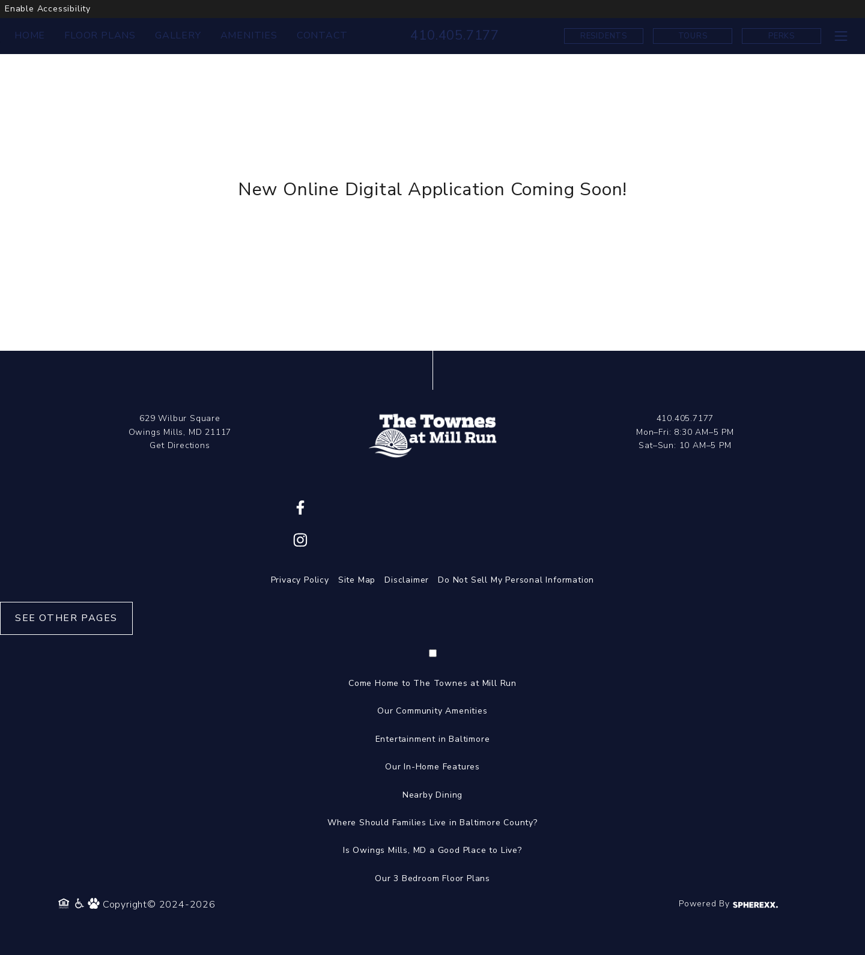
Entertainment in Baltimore (432, 739)
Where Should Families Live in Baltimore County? (432, 822)
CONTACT (322, 35)
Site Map (356, 580)
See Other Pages (66, 618)
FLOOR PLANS (100, 35)
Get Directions (180, 445)
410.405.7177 (454, 35)
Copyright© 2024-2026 (159, 904)
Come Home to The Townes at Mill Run (432, 683)
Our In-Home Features (432, 766)
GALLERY (178, 35)
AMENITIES (249, 35)
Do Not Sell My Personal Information (516, 580)
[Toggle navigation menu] (841, 36)
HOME (29, 35)
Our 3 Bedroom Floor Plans (432, 878)
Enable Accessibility (48, 8)
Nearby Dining (432, 795)
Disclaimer (406, 580)
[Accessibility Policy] (80, 904)
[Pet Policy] (95, 904)
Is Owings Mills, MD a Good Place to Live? (432, 850)
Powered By (728, 903)
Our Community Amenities (432, 711)
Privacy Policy (300, 580)
